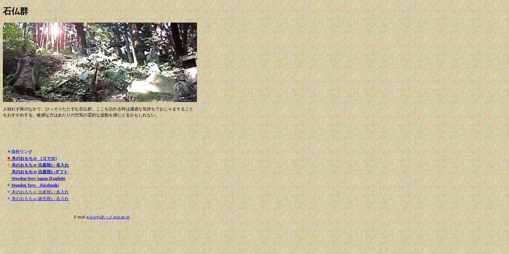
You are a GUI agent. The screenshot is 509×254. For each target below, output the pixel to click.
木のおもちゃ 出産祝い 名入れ (40, 165)
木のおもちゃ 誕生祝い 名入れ (40, 198)
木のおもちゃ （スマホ (33, 158)
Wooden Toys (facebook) (35, 185)
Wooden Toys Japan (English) (38, 178)
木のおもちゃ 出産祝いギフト (39, 171)
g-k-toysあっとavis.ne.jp (108, 216)
